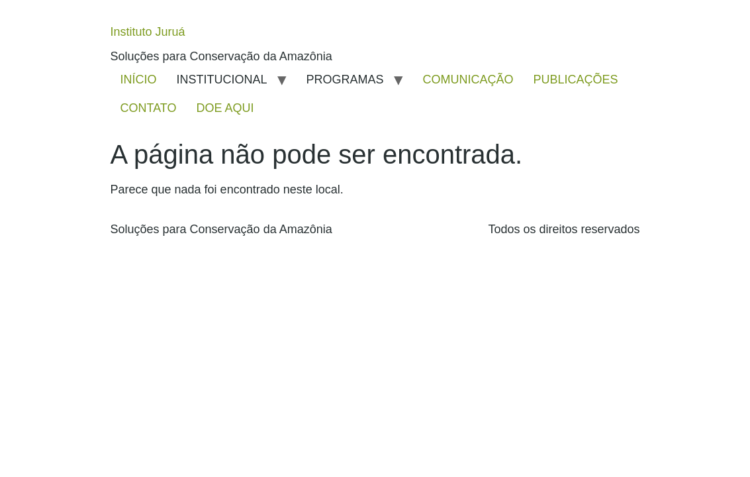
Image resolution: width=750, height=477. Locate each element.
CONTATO (148, 108)
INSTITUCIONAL (222, 79)
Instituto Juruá (148, 31)
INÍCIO (138, 79)
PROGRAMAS (345, 79)
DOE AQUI (225, 108)
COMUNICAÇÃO (468, 79)
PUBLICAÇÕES (576, 79)
